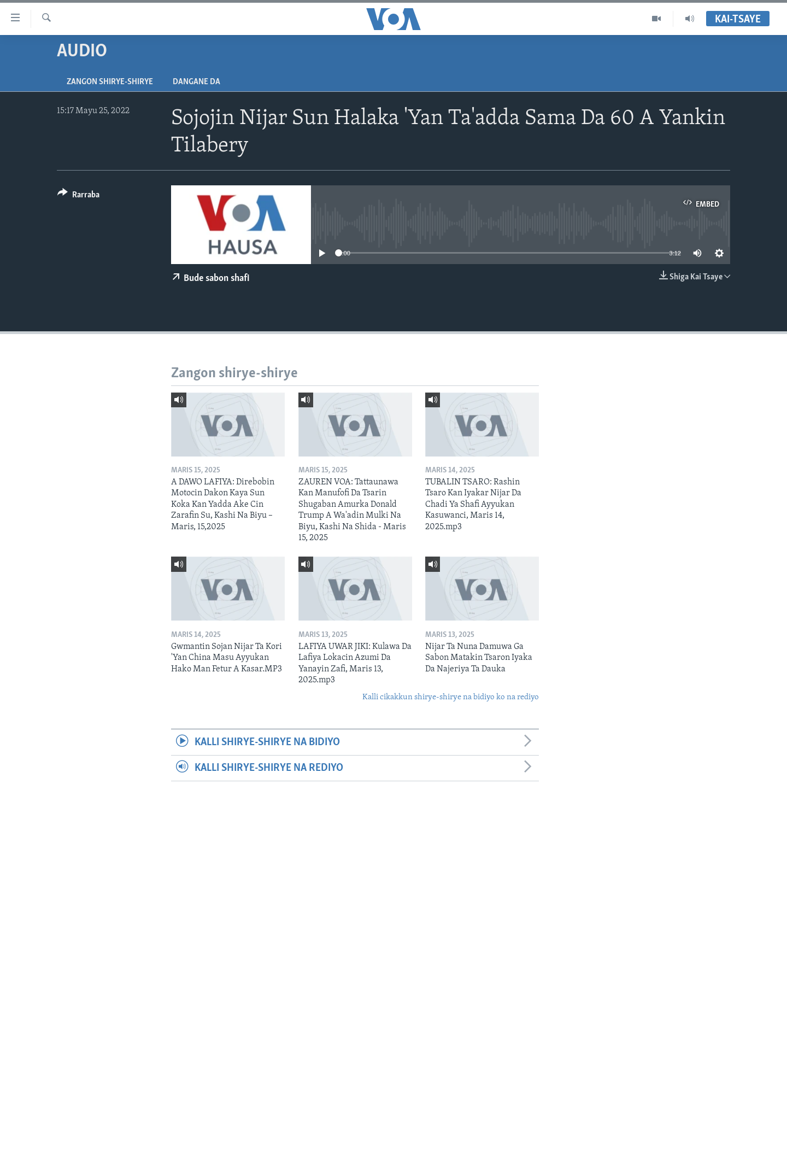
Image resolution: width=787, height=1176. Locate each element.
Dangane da (196, 82)
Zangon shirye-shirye (110, 82)
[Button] (78, 196)
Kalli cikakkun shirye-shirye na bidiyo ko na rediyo (450, 697)
